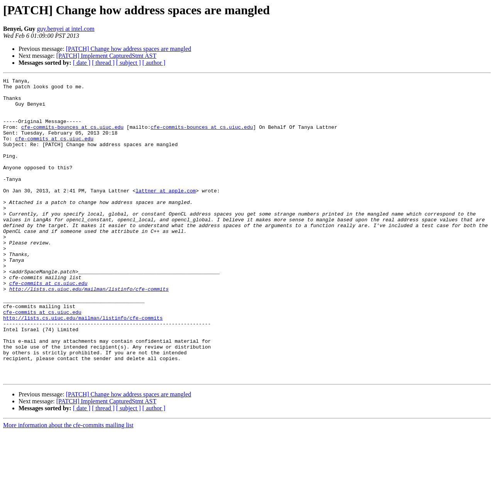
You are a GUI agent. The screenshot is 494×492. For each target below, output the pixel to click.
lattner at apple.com (165, 213)
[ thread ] (103, 62)
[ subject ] (128, 62)
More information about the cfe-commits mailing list (68, 485)
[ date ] (81, 62)
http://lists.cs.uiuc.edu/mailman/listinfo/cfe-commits (89, 331)
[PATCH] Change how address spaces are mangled (128, 48)
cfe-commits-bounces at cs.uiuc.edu (72, 137)
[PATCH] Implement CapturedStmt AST (106, 55)
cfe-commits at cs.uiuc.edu (54, 151)
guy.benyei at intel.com (66, 28)
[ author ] (154, 62)
